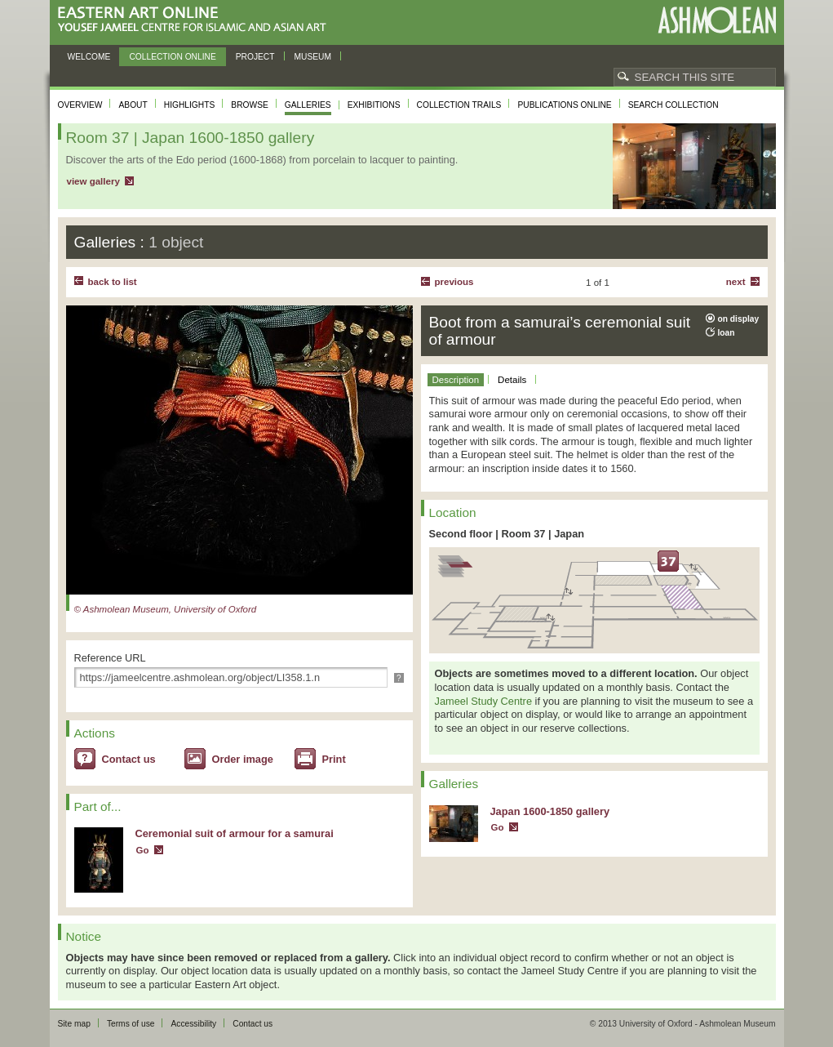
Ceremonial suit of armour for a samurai (234, 833)
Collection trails (459, 104)
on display (739, 318)
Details (512, 380)
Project (255, 56)
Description (456, 380)
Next (736, 282)
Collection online (172, 56)
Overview (80, 104)
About (132, 104)
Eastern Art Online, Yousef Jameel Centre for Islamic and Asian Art (196, 20)
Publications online (564, 104)
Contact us (129, 759)
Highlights (189, 104)
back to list (112, 282)
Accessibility (193, 1023)
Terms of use (131, 1023)
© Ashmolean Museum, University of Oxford (165, 609)
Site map (74, 1023)
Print (334, 759)
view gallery (93, 181)
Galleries (308, 104)
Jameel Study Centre (484, 701)
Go (142, 850)
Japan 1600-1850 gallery (550, 811)
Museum (313, 56)
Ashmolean (717, 20)
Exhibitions (374, 104)
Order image (242, 759)
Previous (454, 282)
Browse (249, 104)
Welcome (89, 56)
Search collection (673, 104)
